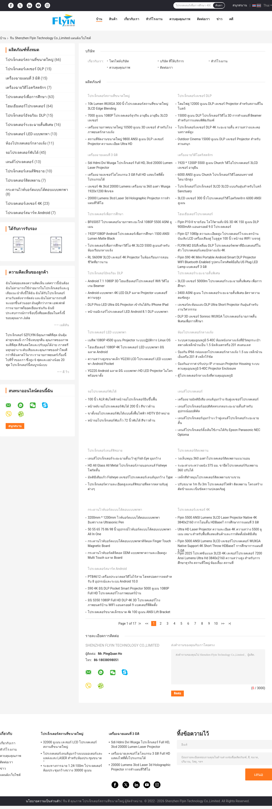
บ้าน (99, 19)
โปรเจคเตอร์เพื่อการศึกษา (26, 97)
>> (223, 623)
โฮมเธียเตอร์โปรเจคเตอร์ (25, 106)
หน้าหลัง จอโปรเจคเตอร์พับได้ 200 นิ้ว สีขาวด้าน (121, 406)
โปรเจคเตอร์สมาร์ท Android (28, 213)
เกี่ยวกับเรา (131, 19)
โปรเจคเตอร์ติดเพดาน (23, 180)
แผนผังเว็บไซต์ (10, 775)
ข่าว (219, 19)
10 (216, 623)
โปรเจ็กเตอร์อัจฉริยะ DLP (26, 115)
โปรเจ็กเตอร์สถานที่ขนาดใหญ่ (29, 60)
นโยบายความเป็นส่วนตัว (43, 801)
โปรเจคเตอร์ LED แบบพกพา (28, 134)
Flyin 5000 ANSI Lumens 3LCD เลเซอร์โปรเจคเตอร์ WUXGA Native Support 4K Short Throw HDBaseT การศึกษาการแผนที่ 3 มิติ (220, 545)
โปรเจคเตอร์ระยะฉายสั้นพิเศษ (29, 125)
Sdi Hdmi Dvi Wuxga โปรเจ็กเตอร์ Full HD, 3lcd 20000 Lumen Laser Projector (140, 744)
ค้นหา (218, 5)
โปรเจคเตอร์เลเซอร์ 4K (24, 203)
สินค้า (113, 19)
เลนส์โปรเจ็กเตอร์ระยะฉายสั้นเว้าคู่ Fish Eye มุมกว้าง (124, 458)
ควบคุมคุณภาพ (179, 19)
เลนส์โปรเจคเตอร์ (20, 162)
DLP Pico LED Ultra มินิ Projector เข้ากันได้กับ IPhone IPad (128, 304)
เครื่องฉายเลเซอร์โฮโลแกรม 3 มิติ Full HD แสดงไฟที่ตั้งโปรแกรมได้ (140, 756)
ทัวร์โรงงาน (154, 19)
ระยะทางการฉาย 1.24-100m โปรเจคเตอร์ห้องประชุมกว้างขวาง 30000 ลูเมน (72, 768)
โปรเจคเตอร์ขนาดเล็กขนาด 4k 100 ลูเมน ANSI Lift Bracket (129, 612)
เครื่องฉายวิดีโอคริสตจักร (26, 87)
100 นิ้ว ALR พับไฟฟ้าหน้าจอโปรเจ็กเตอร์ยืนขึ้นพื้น (122, 399)
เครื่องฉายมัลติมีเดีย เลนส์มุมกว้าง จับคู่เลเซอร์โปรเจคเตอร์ (218, 399)
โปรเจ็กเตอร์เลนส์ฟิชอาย (25, 171)
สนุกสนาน (240, 5)
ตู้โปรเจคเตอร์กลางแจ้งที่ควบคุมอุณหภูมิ (205, 375)
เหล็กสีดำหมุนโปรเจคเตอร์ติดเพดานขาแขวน (209, 477)
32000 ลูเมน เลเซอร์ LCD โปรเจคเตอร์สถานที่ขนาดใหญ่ (70, 744)
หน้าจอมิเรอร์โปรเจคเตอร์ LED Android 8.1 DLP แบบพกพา (128, 311)
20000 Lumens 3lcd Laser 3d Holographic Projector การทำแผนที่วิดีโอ (141, 767)
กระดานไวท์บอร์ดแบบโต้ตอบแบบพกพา (37, 190)
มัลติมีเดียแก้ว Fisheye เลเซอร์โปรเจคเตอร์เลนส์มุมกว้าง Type (130, 477)
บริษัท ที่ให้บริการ (172, 61)
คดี (231, 19)
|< (140, 623)
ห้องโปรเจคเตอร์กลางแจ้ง (26, 143)
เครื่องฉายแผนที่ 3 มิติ (23, 78)
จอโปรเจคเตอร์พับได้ (22, 152)
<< (146, 623)
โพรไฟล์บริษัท (119, 61)
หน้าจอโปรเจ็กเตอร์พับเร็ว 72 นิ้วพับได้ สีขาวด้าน (121, 420)
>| (229, 623)
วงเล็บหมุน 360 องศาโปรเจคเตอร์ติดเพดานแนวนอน (214, 458)
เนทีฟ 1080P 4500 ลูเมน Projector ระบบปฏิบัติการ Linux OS (129, 340)
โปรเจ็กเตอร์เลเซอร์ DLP (25, 69)
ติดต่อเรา (203, 19)
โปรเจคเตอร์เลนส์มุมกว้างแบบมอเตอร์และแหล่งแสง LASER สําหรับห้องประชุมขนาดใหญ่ (72, 756)
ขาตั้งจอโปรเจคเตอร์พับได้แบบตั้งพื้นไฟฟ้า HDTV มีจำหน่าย (129, 413)
